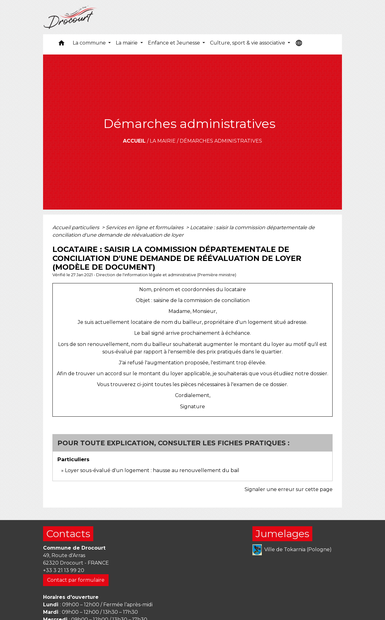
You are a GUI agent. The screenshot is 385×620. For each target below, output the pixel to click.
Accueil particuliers (76, 227)
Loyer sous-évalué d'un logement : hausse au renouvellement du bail (152, 470)
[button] (61, 44)
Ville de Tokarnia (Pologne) (292, 549)
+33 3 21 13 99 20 (63, 570)
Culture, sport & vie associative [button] (248, 43)
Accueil (134, 141)
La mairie (163, 141)
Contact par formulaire (76, 580)
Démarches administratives (221, 141)
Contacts (68, 534)
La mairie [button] (127, 43)
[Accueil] (70, 17)
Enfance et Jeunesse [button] (174, 43)
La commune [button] (90, 43)
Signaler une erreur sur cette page (289, 489)
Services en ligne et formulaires (145, 227)
